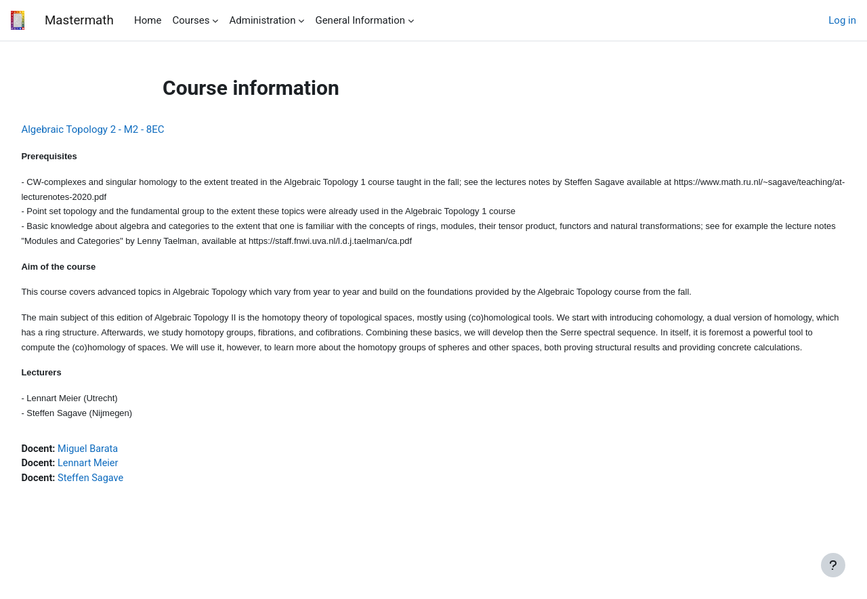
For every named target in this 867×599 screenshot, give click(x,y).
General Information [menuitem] (360, 20)
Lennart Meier (120, 486)
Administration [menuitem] (262, 20)
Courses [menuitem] (190, 20)
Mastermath (78, 20)
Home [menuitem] (147, 20)
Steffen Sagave (123, 502)
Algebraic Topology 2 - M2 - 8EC (122, 129)
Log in (842, 20)
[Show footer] (833, 565)
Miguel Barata (120, 472)
